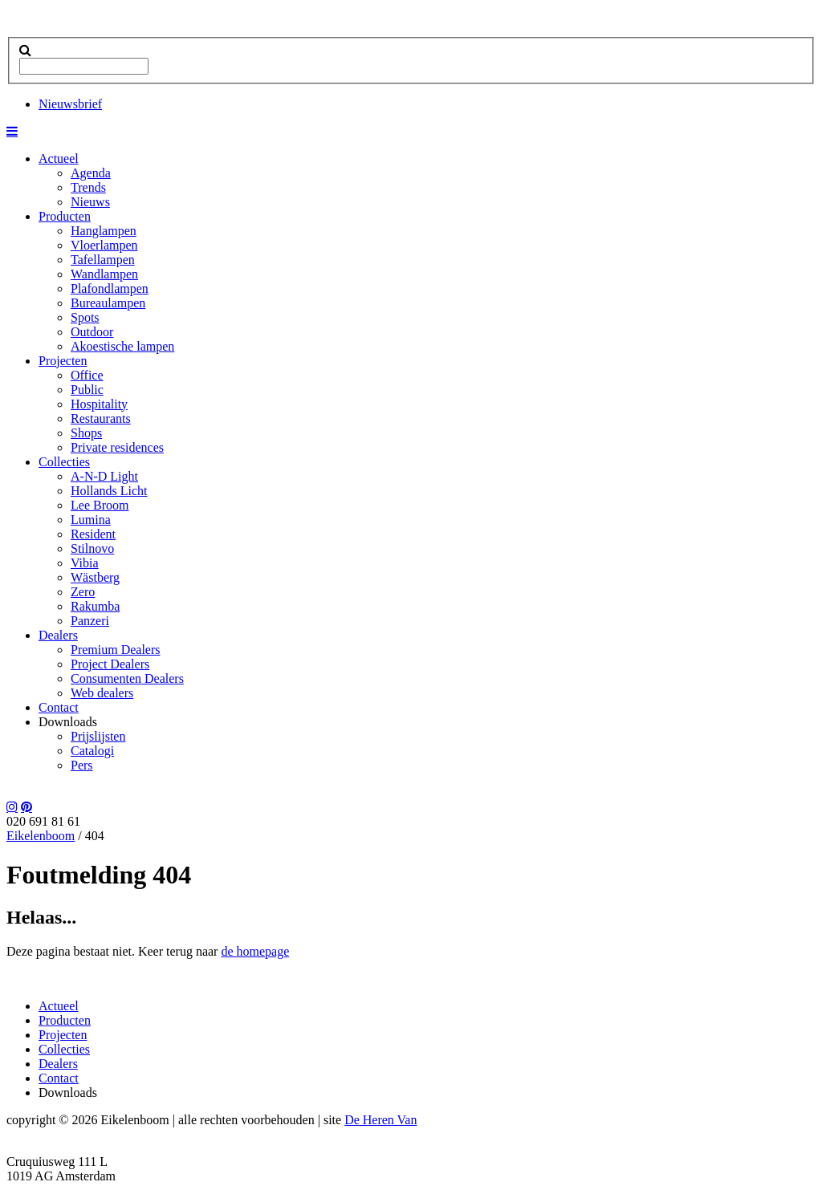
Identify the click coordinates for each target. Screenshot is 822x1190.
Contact (59, 707)
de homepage (255, 951)
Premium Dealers (116, 649)
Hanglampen (103, 231)
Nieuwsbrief (70, 104)
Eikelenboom (40, 836)
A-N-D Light (104, 476)
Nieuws (90, 202)
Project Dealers (110, 664)
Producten (65, 216)
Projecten (63, 361)
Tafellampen (103, 259)
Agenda (91, 173)
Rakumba (95, 606)
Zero (83, 592)
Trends (88, 187)
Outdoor (92, 332)
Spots (85, 317)
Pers (82, 765)
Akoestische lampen (122, 346)
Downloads (68, 722)
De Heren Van (380, 1120)
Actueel (59, 158)
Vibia (85, 563)
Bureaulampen (108, 303)
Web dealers (102, 693)
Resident (93, 534)
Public (87, 389)
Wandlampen (104, 274)
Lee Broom (99, 505)
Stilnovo (92, 548)
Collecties (64, 462)
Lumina (91, 519)
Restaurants (101, 418)
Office (87, 375)
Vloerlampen (104, 245)
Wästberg (95, 577)
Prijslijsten (98, 736)
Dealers (58, 635)
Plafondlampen (110, 288)
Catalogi (92, 750)
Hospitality (99, 404)
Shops (86, 433)
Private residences (117, 447)
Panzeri (90, 620)
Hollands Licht (109, 491)
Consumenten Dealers (127, 678)
